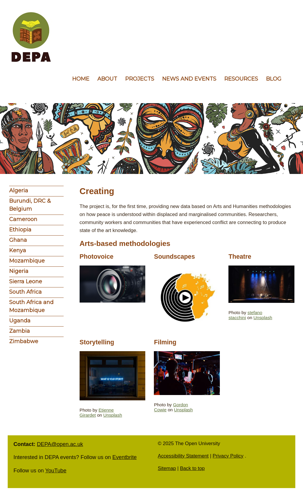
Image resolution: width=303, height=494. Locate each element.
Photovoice (97, 256)
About (107, 79)
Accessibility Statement (183, 456)
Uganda (19, 320)
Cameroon (23, 219)
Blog (273, 79)
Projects (139, 79)
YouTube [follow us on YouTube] (56, 470)
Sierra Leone (25, 281)
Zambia (19, 331)
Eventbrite (124, 457)
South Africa (25, 292)
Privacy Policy (228, 456)
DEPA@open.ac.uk (60, 444)
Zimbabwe (23, 341)
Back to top (192, 468)
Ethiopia (20, 229)
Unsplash (263, 317)
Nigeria (18, 271)
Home (80, 79)
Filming (165, 342)
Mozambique (27, 261)
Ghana (18, 240)
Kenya (17, 250)
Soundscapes (174, 256)
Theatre (239, 256)
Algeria (18, 190)
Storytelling (97, 342)
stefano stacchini (245, 315)
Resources (241, 79)
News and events (189, 79)
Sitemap (167, 468)
